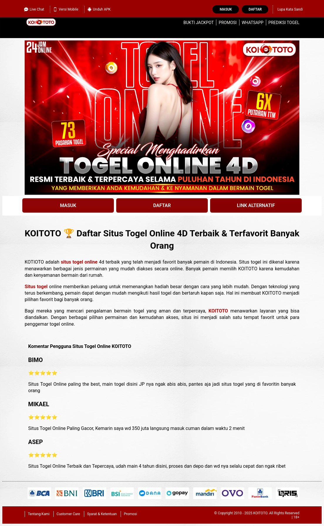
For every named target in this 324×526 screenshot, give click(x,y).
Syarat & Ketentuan (102, 514)
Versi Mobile (65, 9)
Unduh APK (99, 9)
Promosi (228, 22)
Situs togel (36, 286)
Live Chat (34, 9)
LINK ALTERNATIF (256, 205)
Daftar (255, 9)
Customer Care (68, 514)
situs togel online (79, 262)
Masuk (226, 9)
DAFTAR (162, 205)
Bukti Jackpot (198, 22)
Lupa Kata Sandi (290, 9)
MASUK (68, 205)
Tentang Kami (39, 514)
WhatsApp (252, 22)
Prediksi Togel (284, 22)
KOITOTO (218, 311)
